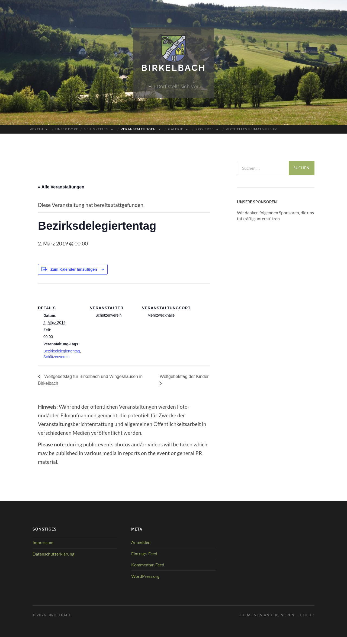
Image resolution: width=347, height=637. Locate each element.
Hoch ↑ (307, 615)
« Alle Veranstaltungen (61, 187)
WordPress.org (145, 576)
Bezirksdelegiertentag (61, 351)
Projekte (204, 129)
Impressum (43, 542)
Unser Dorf (66, 129)
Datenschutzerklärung (53, 553)
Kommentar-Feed (147, 564)
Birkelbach (173, 68)
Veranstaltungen (138, 129)
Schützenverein (56, 357)
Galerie (175, 129)
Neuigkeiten (96, 129)
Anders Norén (279, 615)
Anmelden (140, 542)
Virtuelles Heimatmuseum (252, 129)
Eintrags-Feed (144, 553)
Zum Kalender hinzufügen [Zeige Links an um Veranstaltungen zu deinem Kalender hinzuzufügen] (73, 269)
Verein (36, 129)
